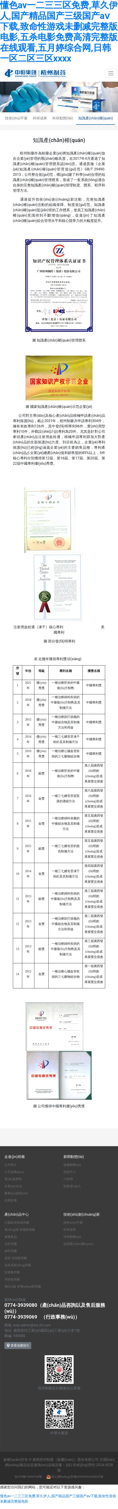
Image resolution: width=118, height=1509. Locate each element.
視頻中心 (69, 1172)
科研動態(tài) (62, 118)
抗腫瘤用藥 (12, 1272)
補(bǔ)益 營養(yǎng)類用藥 (22, 1286)
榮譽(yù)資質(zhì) (16, 1193)
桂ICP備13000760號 (28, 1476)
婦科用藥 (10, 1251)
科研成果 (40, 118)
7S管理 (68, 1179)
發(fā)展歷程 (13, 1179)
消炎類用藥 (12, 1279)
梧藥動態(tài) (72, 1165)
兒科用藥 (10, 1244)
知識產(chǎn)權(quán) (95, 118)
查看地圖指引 (17, 1345)
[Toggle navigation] (111, 73)
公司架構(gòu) (14, 1172)
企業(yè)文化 (13, 1186)
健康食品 (10, 1236)
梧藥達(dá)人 (72, 1186)
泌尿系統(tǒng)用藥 (17, 1265)
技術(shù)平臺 (16, 118)
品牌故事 (10, 1200)
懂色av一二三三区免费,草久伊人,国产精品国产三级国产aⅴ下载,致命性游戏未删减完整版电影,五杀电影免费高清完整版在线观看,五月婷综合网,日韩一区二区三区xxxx (59, 32)
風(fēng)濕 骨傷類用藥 (19, 1229)
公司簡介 (10, 1165)
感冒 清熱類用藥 (15, 1258)
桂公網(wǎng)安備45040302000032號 (77, 1476)
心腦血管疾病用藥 (16, 1222)
